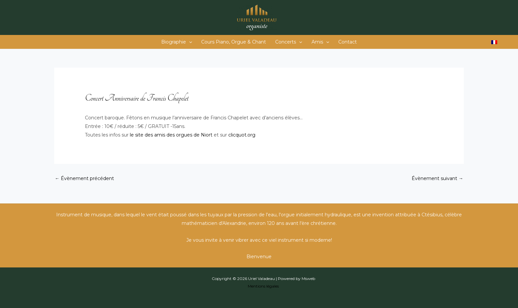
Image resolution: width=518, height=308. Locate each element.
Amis (320, 42)
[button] (189, 42)
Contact (347, 42)
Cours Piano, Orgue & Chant (233, 42)
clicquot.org (241, 135)
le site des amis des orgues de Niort (171, 135)
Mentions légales (263, 286)
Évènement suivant (437, 178)
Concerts (288, 42)
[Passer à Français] (494, 42)
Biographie (176, 42)
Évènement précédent (84, 178)
